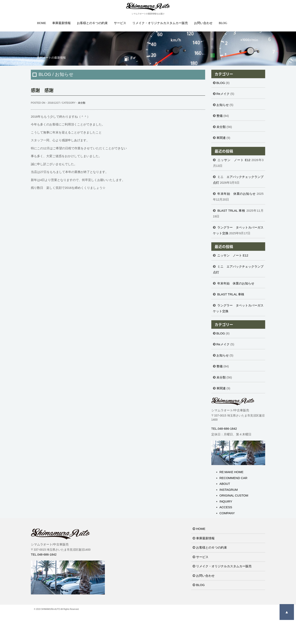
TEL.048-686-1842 (224, 428)
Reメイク (223, 93)
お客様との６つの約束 (92, 23)
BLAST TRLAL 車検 (231, 210)
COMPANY (227, 513)
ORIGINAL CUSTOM (234, 495)
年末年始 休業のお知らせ (236, 193)
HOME (41, 23)
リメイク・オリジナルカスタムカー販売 (160, 23)
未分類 (81, 102)
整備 (219, 115)
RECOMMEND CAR (233, 478)
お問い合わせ (203, 23)
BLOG (223, 23)
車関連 (221, 137)
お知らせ (222, 105)
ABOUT (225, 483)
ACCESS (226, 507)
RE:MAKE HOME (232, 472)
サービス (120, 23)
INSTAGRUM (229, 489)
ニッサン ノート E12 (233, 160)
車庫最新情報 (61, 23)
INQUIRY (226, 501)
